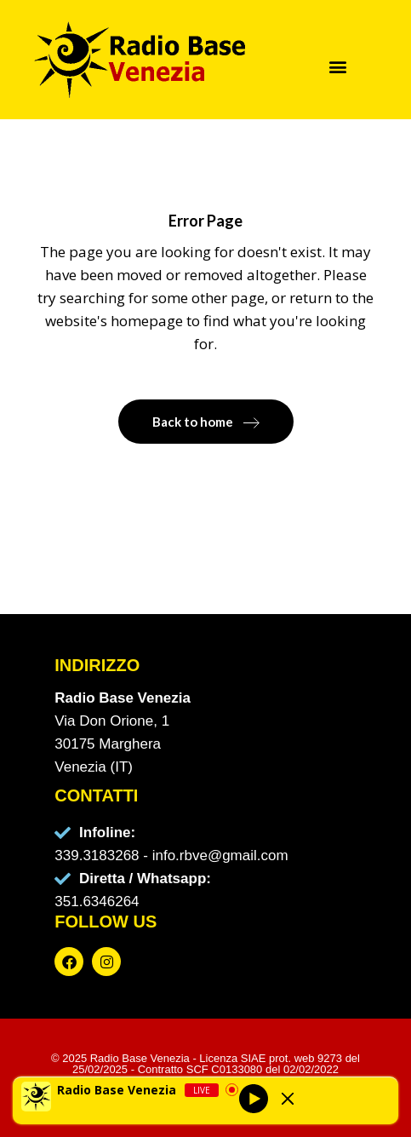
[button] (337, 66)
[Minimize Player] (287, 1098)
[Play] (253, 1098)
